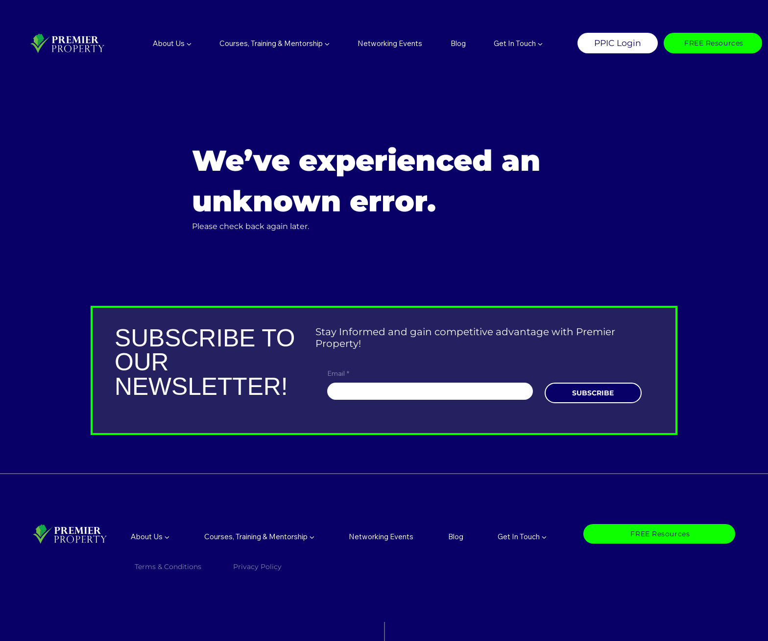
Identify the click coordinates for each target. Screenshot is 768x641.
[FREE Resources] (713, 43)
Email (338, 374)
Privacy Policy (258, 566)
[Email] (427, 391)
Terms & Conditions (168, 566)
